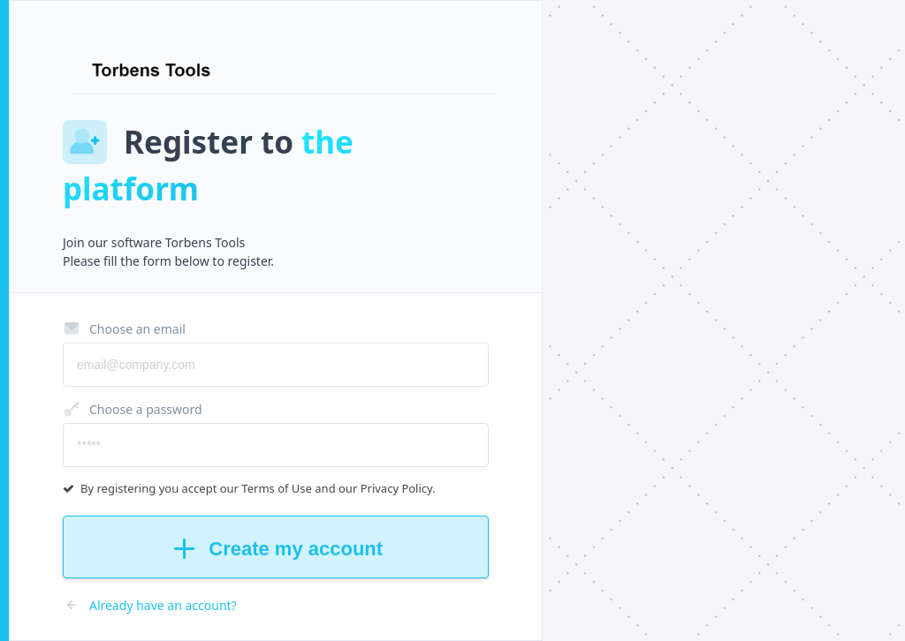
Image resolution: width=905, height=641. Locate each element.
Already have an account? (150, 605)
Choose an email (124, 328)
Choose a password (132, 409)
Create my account (276, 548)
